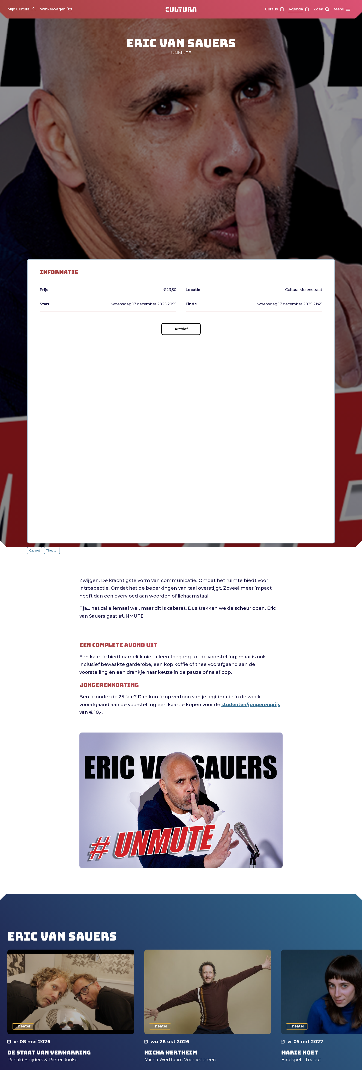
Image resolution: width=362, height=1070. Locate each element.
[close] (354, 983)
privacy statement (304, 1002)
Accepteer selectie (323, 1061)
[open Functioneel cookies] (354, 1017)
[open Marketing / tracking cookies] (354, 1031)
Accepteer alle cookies (323, 1048)
